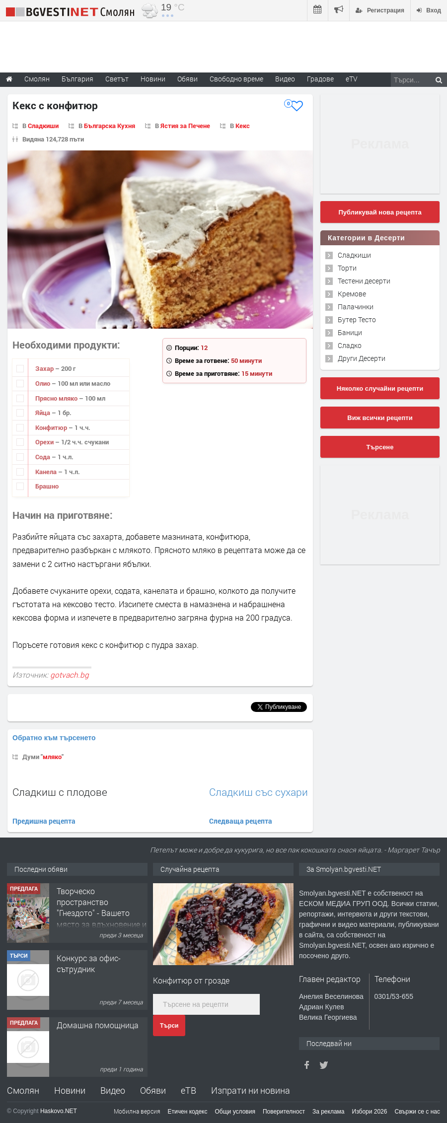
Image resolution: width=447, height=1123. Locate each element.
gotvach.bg (69, 675)
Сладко (350, 345)
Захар (45, 368)
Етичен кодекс (188, 1111)
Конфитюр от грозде (191, 980)
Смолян (23, 1090)
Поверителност (284, 1111)
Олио (43, 383)
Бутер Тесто (357, 319)
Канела (46, 471)
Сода (43, 456)
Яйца (43, 412)
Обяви (153, 1090)
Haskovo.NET (58, 1111)
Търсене (380, 447)
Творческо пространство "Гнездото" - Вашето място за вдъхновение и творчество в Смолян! (102, 913)
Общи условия (235, 1111)
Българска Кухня (109, 125)
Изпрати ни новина (250, 1090)
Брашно (47, 486)
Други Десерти (361, 358)
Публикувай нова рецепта (379, 212)
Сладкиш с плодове (59, 792)
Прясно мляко (57, 398)
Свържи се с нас (417, 1111)
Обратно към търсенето (54, 738)
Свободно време (236, 78)
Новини (153, 78)
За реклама (328, 1111)
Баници (350, 332)
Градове (320, 78)
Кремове (352, 293)
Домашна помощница (98, 1025)
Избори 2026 (369, 1111)
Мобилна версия (137, 1111)
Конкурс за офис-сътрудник (89, 963)
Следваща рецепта (240, 821)
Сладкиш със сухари (258, 792)
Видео (112, 1090)
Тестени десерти (364, 280)
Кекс (242, 125)
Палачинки (355, 306)
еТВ (188, 1090)
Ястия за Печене (185, 125)
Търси (169, 1025)
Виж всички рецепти (379, 417)
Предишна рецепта (43, 821)
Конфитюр (52, 427)
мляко (52, 756)
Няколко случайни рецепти (380, 388)
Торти (347, 268)
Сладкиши (43, 125)
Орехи (45, 441)
